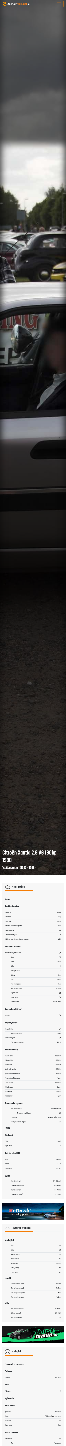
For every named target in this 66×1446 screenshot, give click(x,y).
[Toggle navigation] (59, 4)
